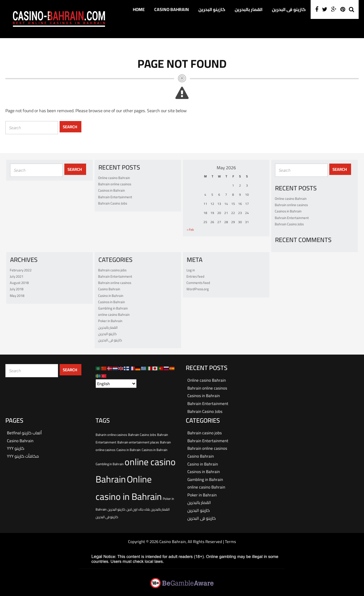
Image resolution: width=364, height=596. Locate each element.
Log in (190, 270)
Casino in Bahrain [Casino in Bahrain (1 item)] (128, 450)
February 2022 (21, 270)
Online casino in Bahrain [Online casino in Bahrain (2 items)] (129, 488)
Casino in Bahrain (110, 295)
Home (139, 9)
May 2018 (17, 295)
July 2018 (16, 289)
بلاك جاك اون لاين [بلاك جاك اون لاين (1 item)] (138, 509)
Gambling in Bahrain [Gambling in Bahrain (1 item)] (110, 464)
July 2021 (16, 276)
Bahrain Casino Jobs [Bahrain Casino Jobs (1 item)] (142, 434)
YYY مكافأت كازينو (23, 456)
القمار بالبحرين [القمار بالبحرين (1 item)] (160, 509)
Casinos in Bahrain (111, 190)
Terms (230, 541)
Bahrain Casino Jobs (112, 203)
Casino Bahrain (171, 9)
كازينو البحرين (211, 9)
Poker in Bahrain (110, 321)
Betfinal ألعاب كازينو (24, 433)
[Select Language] (116, 383)
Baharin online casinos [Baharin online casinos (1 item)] (111, 434)
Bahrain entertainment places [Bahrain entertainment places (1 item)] (138, 442)
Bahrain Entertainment (115, 197)
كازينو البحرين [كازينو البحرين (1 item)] (117, 509)
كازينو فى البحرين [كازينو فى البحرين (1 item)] (107, 517)
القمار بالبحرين (248, 9)
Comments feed (198, 283)
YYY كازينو (15, 448)
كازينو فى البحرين (289, 9)
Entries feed (195, 276)
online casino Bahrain (114, 314)
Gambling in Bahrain (113, 308)
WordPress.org (197, 289)
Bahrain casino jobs (112, 270)
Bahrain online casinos (114, 184)
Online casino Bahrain (114, 178)
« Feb (190, 230)
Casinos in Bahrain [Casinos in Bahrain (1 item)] (154, 450)
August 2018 (19, 283)
